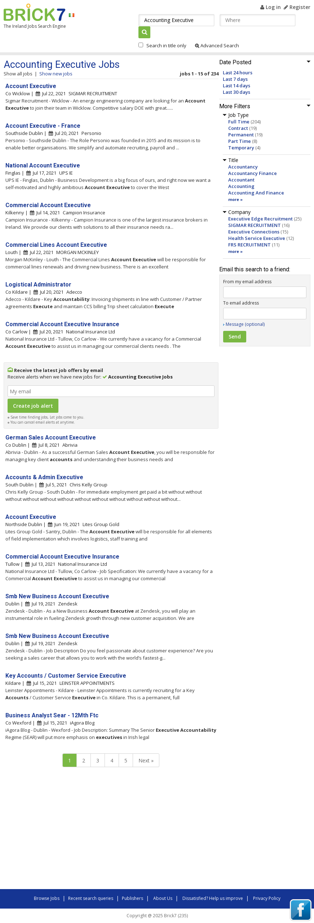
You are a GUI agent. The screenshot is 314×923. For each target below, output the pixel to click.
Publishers (132, 898)
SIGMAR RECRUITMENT (254, 225)
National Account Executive (42, 165)
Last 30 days (236, 92)
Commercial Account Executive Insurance (62, 324)
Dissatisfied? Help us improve (212, 898)
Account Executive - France (42, 125)
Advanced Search (217, 45)
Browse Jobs (46, 898)
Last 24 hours (237, 72)
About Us (162, 898)
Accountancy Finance (252, 173)
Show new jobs (55, 73)
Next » (146, 760)
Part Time (239, 141)
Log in (270, 7)
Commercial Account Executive (48, 205)
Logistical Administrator (38, 284)
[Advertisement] (104, 829)
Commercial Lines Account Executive (56, 244)
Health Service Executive (256, 238)
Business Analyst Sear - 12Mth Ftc (51, 715)
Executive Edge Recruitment (260, 218)
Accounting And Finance (256, 192)
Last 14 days (236, 85)
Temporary (241, 147)
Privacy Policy (266, 898)
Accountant (241, 179)
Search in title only (166, 45)
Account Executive (30, 86)
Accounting (241, 186)
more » (235, 199)
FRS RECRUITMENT (249, 244)
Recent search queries (90, 898)
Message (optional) (245, 324)
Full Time (238, 121)
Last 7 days (235, 79)
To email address (241, 303)
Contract (238, 128)
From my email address (247, 282)
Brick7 (34, 12)
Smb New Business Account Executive (57, 596)
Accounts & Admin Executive (44, 477)
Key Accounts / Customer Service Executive (65, 675)
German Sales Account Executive (50, 437)
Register (297, 7)
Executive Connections (253, 231)
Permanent (241, 134)
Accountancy (243, 166)
